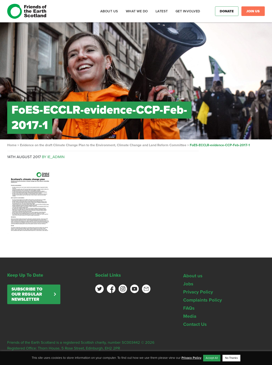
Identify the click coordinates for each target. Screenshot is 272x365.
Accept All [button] (212, 358)
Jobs (188, 284)
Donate (227, 11)
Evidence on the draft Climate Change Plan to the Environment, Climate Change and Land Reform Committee (103, 145)
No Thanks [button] (231, 358)
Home (12, 145)
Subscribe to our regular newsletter (26, 294)
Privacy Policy (198, 292)
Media (189, 316)
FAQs (189, 308)
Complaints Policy (202, 300)
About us (193, 276)
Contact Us (195, 324)
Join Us (253, 11)
